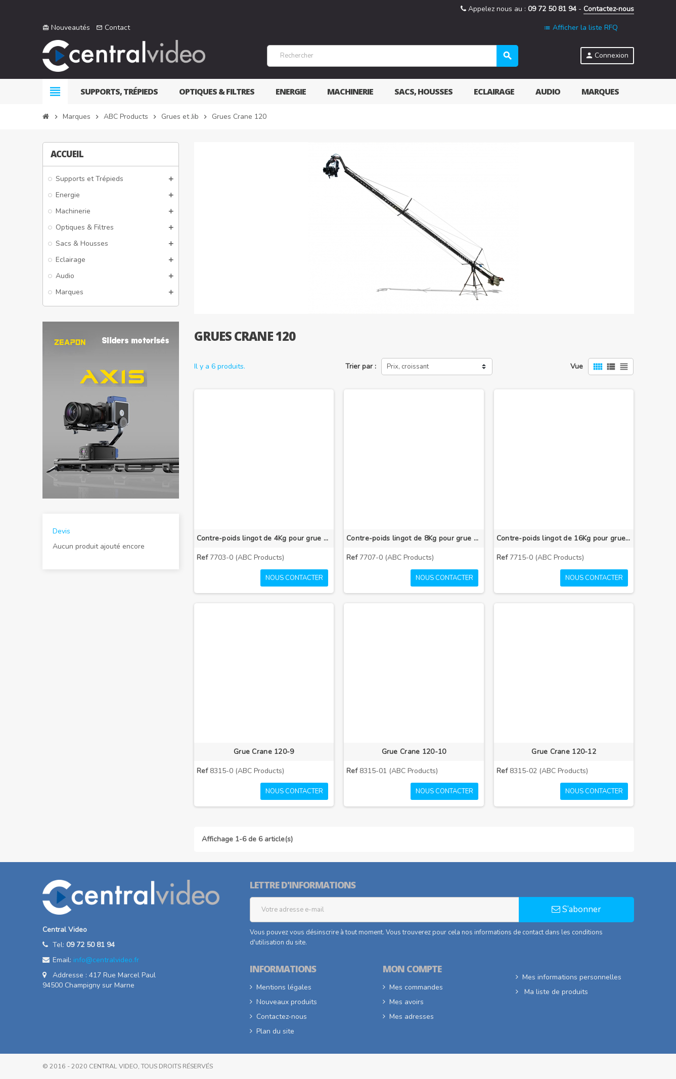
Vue (576, 366)
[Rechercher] (392, 56)
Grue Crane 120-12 (563, 751)
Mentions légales (283, 987)
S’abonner (576, 909)
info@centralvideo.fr (106, 960)
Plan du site (275, 1031)
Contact (113, 27)
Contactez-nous (608, 9)
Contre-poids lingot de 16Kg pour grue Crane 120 (564, 538)
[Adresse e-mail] (384, 909)
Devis (61, 531)
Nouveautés (66, 27)
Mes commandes (416, 987)
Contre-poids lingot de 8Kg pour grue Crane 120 (413, 538)
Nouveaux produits (286, 1002)
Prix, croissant (408, 366)
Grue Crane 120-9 (264, 751)
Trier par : (360, 366)
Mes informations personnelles (571, 977)
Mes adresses (411, 1016)
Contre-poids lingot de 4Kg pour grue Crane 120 (264, 538)
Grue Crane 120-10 (414, 751)
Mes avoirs (406, 1002)
